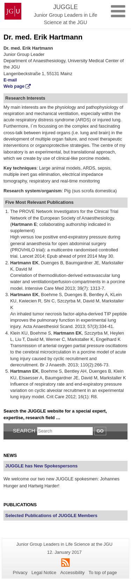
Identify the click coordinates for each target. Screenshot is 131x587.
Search (24, 431)
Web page (13, 86)
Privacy (20, 572)
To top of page (103, 572)
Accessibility (72, 572)
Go (100, 431)
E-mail (10, 80)
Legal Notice (43, 572)
